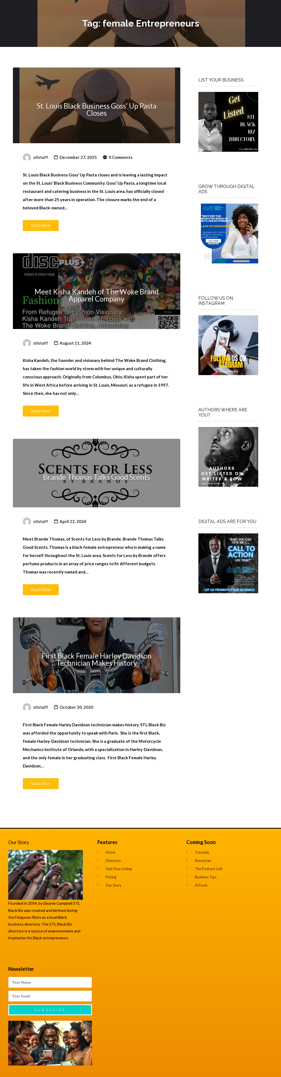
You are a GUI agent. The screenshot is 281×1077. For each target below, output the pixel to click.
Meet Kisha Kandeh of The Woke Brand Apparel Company (97, 295)
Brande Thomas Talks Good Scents (96, 477)
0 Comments (121, 157)
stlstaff (40, 157)
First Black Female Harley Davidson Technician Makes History (96, 659)
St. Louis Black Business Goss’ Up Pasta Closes (96, 109)
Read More (40, 225)
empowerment (61, 931)
